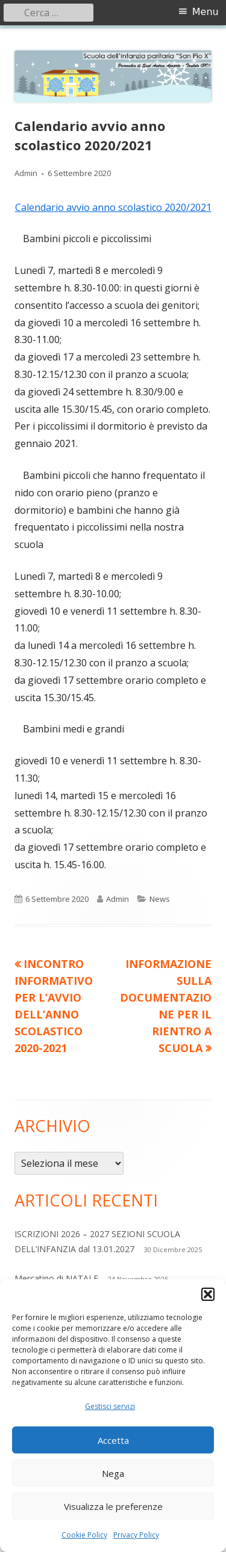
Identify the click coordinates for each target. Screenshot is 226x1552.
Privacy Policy (136, 1535)
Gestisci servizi (110, 1406)
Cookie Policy (84, 1535)
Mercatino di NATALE (56, 1278)
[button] (208, 1294)
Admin (25, 173)
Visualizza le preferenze (113, 1506)
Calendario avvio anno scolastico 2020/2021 (113, 207)
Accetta (113, 1440)
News (159, 898)
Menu (205, 11)
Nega (113, 1473)
